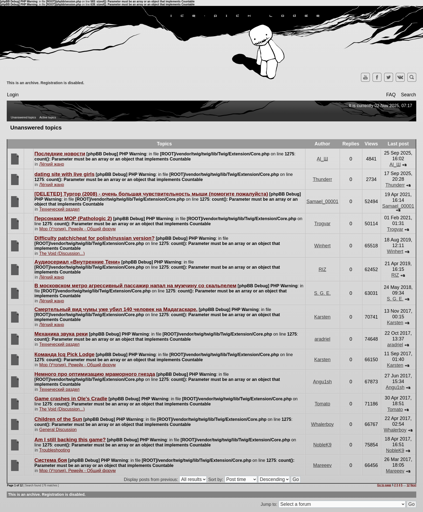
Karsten (322, 317)
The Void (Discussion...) (62, 253)
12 (408, 485)
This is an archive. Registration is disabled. (45, 83)
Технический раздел (59, 209)
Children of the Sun (58, 419)
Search (408, 94)
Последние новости (60, 153)
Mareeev (322, 465)
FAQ (390, 94)
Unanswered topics (23, 117)
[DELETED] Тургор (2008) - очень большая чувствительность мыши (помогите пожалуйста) (151, 194)
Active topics (47, 117)
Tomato (322, 404)
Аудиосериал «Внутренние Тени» (77, 262)
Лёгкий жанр (51, 164)
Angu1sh (322, 381)
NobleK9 (322, 445)
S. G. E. (322, 293)
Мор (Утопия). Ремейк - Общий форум (77, 229)
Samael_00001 (322, 201)
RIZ (322, 269)
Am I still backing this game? (70, 439)
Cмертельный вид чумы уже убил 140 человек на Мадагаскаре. (116, 309)
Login (13, 94)
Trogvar (322, 223)
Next (413, 485)
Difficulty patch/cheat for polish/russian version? (95, 238)
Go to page (384, 485)
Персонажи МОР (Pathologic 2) (73, 218)
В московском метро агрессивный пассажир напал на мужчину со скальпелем (136, 285)
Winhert (322, 245)
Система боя (51, 460)
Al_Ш (322, 159)
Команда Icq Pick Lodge (65, 354)
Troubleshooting (54, 450)
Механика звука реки (61, 334)
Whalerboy (322, 424)
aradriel (322, 339)
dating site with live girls (65, 174)
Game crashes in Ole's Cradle (71, 398)
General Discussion (58, 429)
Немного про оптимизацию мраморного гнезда (95, 374)
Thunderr (322, 179)
